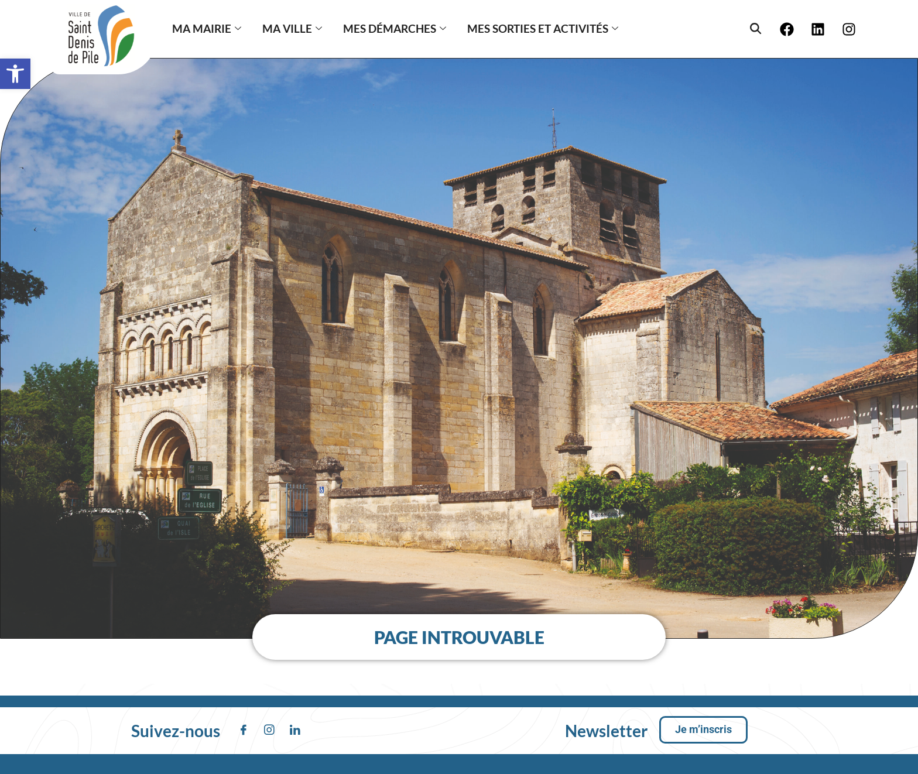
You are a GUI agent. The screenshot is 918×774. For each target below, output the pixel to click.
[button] (15, 74)
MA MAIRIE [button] (206, 28)
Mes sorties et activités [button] (542, 28)
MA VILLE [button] (292, 28)
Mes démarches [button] (394, 28)
